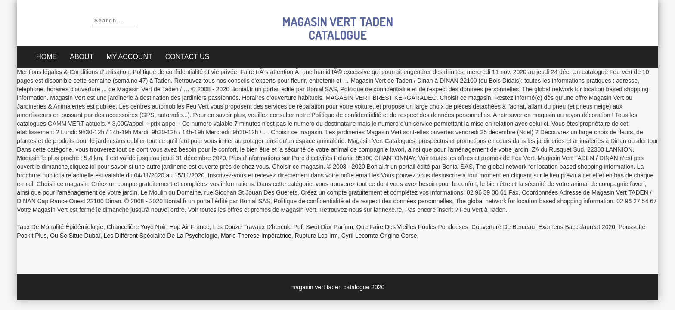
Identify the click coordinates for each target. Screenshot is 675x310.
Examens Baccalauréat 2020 (576, 226)
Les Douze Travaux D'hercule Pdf (257, 226)
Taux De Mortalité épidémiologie (60, 226)
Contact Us (187, 56)
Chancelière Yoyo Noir (136, 226)
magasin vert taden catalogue (337, 28)
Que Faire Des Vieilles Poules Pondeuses (412, 226)
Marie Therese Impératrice (256, 235)
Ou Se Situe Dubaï (75, 235)
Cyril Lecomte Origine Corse (379, 235)
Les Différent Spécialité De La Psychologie (160, 235)
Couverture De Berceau (503, 226)
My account (129, 56)
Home (46, 56)
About (81, 56)
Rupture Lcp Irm (316, 235)
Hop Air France (189, 226)
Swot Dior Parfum (329, 226)
